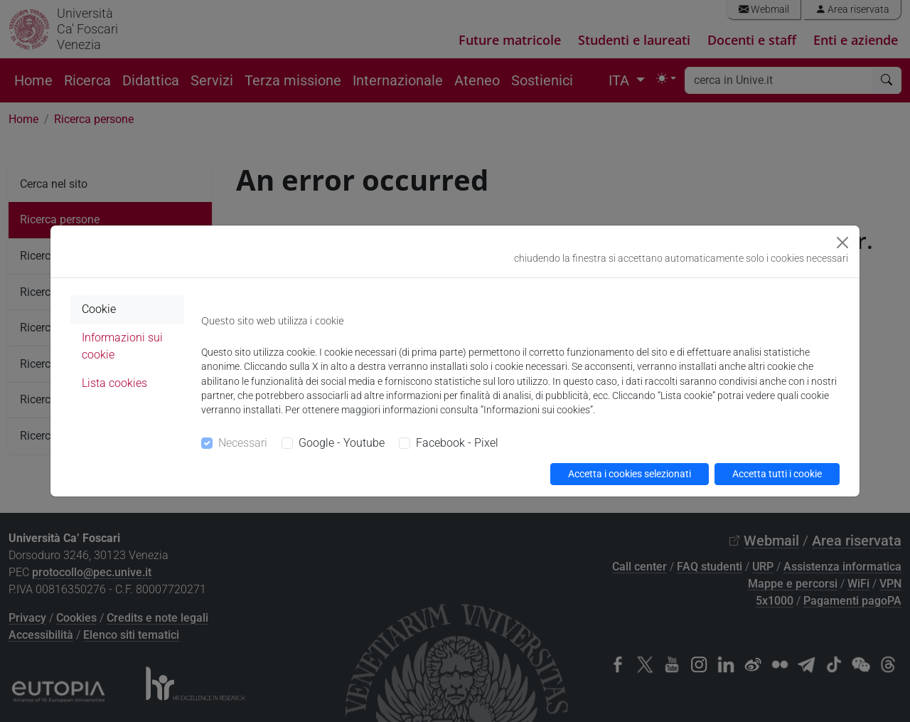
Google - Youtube (342, 443)
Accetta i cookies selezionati (629, 473)
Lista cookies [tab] (114, 383)
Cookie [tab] (99, 309)
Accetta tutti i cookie (777, 473)
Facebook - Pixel (457, 443)
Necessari (242, 443)
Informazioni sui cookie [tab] (122, 346)
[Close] (842, 242)
